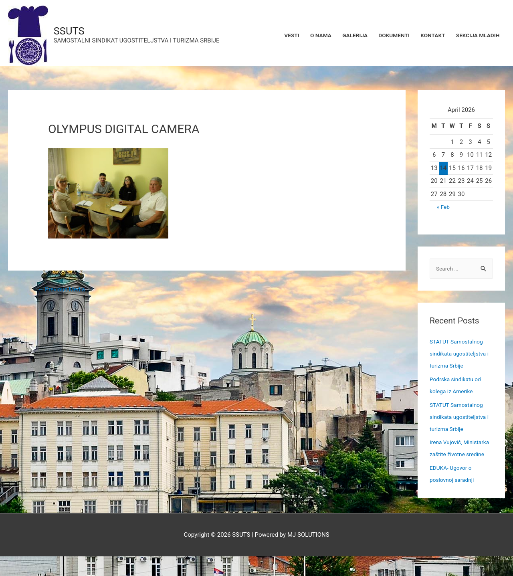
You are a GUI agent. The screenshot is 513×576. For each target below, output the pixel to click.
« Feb (443, 213)
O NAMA (303, 36)
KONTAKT (425, 36)
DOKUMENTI (383, 36)
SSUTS (75, 31)
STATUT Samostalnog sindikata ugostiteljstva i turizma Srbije (460, 361)
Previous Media (64, 296)
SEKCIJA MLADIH (475, 36)
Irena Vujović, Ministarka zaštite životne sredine (453, 461)
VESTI (271, 36)
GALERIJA (340, 36)
